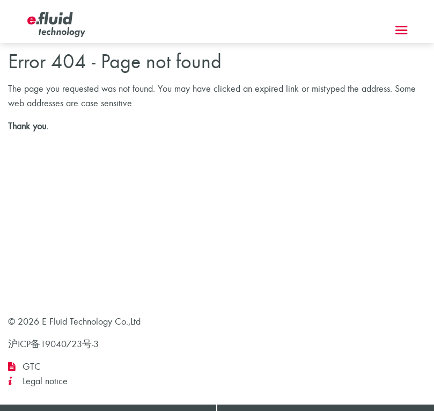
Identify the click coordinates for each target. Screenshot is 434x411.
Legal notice (45, 381)
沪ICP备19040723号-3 (53, 344)
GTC (32, 366)
